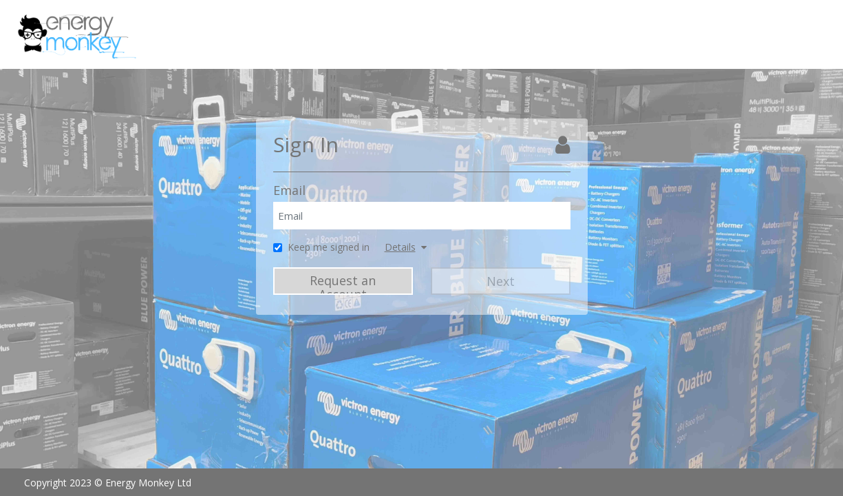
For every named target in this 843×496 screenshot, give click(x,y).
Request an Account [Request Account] (343, 283)
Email (289, 190)
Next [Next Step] (501, 281)
